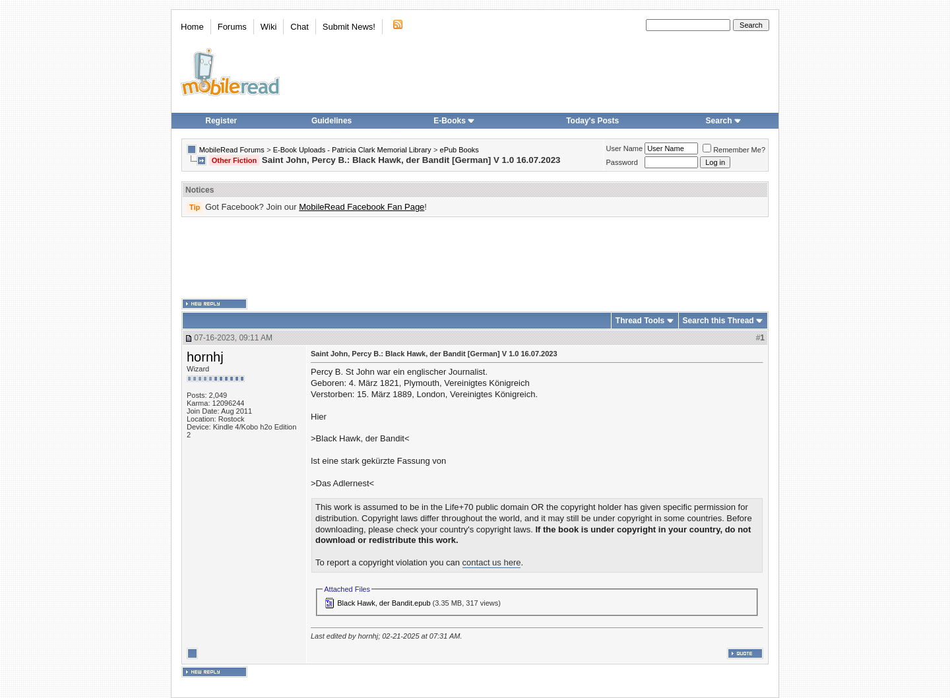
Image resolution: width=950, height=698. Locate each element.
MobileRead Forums (232, 150)
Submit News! (349, 27)
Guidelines (331, 120)
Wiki (269, 27)
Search (724, 120)
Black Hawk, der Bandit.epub (383, 603)
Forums (232, 27)
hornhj (205, 357)
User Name (624, 148)
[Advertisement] (475, 258)
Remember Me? (734, 150)
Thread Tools (640, 320)
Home (192, 27)
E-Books (454, 120)
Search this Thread (718, 320)
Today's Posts (592, 120)
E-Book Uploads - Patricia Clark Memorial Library (352, 150)
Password (622, 162)
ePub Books (459, 150)
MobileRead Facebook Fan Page (361, 207)
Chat (299, 27)
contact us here (491, 562)
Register (221, 120)
